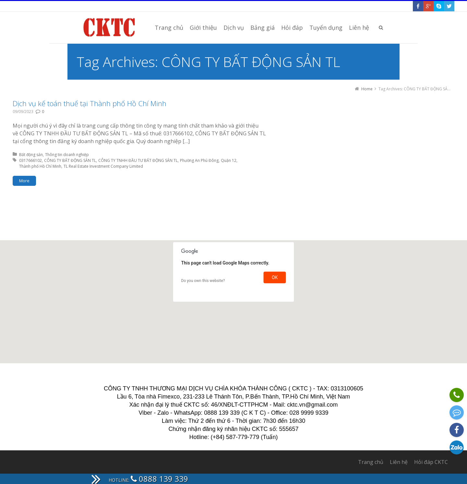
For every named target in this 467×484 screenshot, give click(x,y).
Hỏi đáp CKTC (431, 462)
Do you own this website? (203, 280)
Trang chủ (370, 462)
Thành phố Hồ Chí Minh (40, 166)
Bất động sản (31, 154)
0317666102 (30, 160)
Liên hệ (399, 462)
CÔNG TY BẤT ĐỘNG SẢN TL (70, 160)
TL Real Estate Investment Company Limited (103, 166)
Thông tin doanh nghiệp (67, 154)
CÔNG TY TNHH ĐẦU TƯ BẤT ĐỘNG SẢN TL (138, 160)
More (24, 181)
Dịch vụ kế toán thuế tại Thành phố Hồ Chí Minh (89, 103)
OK (275, 277)
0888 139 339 (159, 478)
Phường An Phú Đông (199, 160)
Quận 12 (228, 160)
